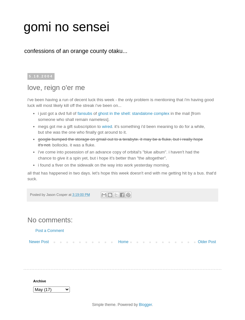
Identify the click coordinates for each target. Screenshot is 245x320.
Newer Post (39, 242)
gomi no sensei (66, 27)
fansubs (85, 113)
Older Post (207, 242)
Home (123, 242)
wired (107, 126)
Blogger (145, 304)
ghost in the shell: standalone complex (133, 113)
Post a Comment (49, 230)
